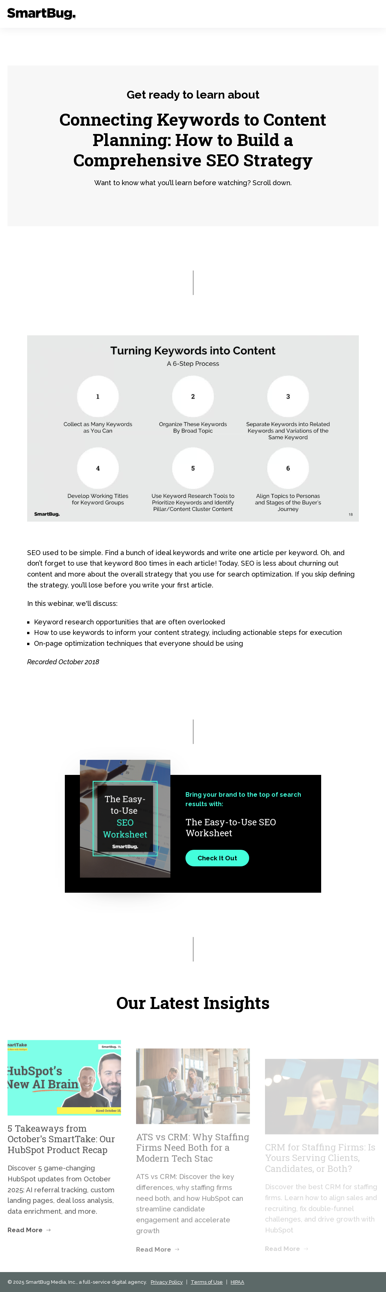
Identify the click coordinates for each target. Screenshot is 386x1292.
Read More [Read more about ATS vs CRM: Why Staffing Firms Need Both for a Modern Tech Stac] (153, 1265)
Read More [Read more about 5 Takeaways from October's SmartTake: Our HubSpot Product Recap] (25, 1247)
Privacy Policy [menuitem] (167, 1282)
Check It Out (217, 858)
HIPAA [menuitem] (237, 1282)
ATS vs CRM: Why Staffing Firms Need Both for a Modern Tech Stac (192, 1164)
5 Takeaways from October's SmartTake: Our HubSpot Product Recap (61, 1156)
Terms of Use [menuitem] (207, 1282)
